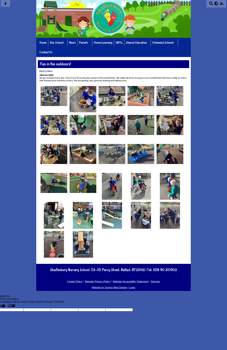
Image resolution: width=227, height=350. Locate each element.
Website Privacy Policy (97, 281)
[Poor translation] (11, 305)
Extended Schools (163, 42)
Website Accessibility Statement (130, 281)
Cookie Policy (74, 281)
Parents (83, 42)
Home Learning (103, 42)
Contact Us (45, 52)
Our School (56, 42)
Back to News (45, 71)
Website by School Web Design (109, 287)
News (72, 42)
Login (132, 287)
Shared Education (136, 42)
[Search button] (211, 4)
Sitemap (155, 281)
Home (43, 42)
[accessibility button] (221, 4)
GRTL (119, 42)
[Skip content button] (5, 4)
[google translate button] (216, 3)
